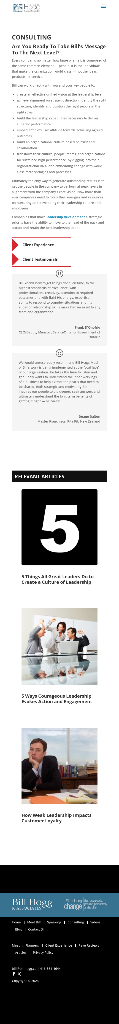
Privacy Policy (43, 952)
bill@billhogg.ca (24, 968)
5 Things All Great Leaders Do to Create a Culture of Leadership (58, 579)
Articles (21, 952)
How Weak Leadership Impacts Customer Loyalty (57, 818)
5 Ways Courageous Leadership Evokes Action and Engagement (57, 699)
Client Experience (38, 244)
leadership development (65, 217)
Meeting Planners (25, 945)
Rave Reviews (88, 945)
